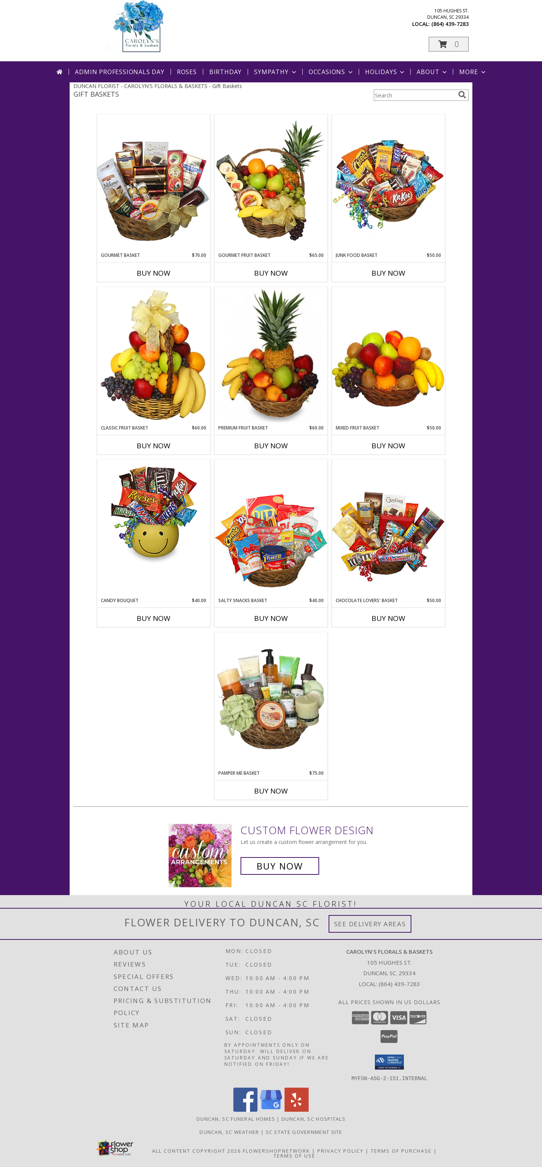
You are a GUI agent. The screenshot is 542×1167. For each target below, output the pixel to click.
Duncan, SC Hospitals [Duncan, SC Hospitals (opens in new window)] (314, 1118)
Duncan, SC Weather (229, 1131)
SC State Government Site (304, 1131)
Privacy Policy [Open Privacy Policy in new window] (340, 1150)
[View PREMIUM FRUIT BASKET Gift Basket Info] (271, 355)
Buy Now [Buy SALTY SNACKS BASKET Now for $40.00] (271, 618)
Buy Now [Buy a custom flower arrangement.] (280, 866)
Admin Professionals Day (119, 72)
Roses (187, 72)
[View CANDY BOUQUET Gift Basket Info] (153, 514)
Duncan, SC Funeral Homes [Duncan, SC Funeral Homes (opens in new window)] (235, 1118)
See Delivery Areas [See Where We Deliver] (370, 924)
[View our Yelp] (297, 1109)
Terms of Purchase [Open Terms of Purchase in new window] (401, 1150)
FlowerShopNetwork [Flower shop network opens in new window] (276, 1150)
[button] (449, 44)
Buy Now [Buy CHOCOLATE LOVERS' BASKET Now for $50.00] (388, 618)
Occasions (331, 72)
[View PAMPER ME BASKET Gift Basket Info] (271, 701)
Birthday (225, 72)
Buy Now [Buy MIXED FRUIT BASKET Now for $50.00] (388, 446)
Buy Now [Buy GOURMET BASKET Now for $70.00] (154, 273)
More (473, 72)
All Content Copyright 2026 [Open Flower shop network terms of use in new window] (196, 1150)
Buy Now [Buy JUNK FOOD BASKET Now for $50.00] (388, 273)
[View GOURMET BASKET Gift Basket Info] (153, 183)
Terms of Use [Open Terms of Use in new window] (294, 1155)
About (432, 72)
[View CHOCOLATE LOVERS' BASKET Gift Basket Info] (388, 528)
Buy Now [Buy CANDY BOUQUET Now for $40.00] (154, 618)
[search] (462, 95)
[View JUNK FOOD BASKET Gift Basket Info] (388, 183)
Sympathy (275, 72)
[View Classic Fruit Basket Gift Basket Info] (153, 355)
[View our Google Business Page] (271, 1109)
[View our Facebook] (245, 1109)
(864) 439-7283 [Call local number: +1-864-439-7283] (450, 23)
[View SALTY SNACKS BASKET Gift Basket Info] (271, 528)
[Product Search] (414, 95)
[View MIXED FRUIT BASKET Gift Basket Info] (388, 355)
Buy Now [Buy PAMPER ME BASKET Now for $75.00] (271, 791)
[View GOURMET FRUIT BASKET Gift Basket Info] (271, 183)
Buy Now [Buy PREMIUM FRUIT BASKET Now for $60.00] (271, 446)
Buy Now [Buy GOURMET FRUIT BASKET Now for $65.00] (271, 273)
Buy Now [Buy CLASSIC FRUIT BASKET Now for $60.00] (154, 446)
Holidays (385, 72)
